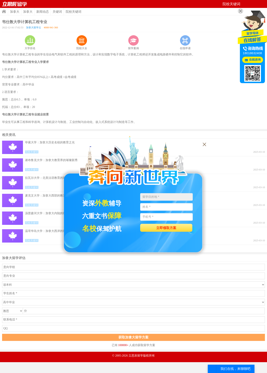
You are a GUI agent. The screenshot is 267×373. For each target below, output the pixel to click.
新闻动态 (42, 11)
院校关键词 (73, 11)
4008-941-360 (51, 27)
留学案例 (133, 42)
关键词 (57, 11)
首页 (14, 4)
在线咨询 (255, 59)
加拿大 (14, 11)
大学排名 (30, 42)
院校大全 (81, 42)
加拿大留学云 (33, 27)
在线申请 (185, 42)
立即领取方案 (166, 228)
